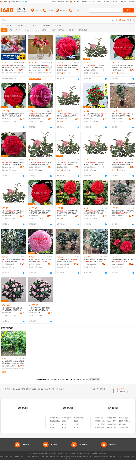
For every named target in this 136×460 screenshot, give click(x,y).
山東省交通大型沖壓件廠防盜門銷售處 (106, 424)
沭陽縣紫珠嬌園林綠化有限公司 (90, 70)
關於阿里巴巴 (88, 453)
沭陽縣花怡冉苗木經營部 (35, 313)
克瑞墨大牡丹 (101, 389)
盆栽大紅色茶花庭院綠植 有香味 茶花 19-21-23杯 (13, 260)
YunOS (92, 456)
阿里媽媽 (73, 456)
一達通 (133, 456)
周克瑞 (64, 427)
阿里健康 (126, 456)
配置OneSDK (123, 424)
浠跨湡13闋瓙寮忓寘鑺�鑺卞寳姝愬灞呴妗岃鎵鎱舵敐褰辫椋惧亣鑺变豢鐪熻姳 (40, 66)
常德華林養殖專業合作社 (126, 421)
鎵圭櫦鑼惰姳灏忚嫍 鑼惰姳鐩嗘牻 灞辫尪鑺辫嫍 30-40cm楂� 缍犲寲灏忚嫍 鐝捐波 (13, 362)
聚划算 (52, 456)
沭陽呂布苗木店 (6, 118)
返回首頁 (85, 379)
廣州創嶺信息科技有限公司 (127, 418)
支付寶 (112, 456)
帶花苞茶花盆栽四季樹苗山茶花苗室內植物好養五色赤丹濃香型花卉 (122, 66)
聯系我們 (96, 453)
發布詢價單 (120, 389)
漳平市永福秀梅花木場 (118, 118)
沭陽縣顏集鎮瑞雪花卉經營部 (63, 70)
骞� (22, 70)
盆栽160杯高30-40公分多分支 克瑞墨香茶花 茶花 (122, 260)
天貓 (47, 456)
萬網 (103, 456)
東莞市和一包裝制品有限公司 (104, 421)
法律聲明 (66, 453)
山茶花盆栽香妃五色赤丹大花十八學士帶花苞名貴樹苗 (95, 115)
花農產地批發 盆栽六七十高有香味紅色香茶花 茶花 (123, 212)
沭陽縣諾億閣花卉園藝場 (90, 215)
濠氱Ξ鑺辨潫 (6, 73)
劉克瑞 (52, 424)
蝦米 (78, 456)
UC (107, 456)
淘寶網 (42, 456)
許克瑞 (76, 424)
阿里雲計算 (84, 456)
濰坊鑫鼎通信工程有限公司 (103, 418)
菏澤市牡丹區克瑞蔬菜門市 (58, 418)
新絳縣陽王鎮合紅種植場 (114, 427)
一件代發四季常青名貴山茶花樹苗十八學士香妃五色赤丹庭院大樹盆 (13, 309)
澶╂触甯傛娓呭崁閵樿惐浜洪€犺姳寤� (8, 70)
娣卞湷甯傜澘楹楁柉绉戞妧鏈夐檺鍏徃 (35, 70)
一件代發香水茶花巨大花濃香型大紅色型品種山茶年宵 (95, 66)
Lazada (68, 458)
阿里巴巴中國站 (25, 456)
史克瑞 (64, 424)
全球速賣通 (35, 456)
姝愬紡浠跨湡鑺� (34, 73)
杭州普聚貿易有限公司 (125, 427)
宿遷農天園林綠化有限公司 (35, 118)
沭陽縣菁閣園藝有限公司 (63, 118)
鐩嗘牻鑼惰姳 (6, 368)
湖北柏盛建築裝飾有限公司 (115, 418)
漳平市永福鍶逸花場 (118, 215)
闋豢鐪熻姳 (44, 73)
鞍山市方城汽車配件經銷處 (115, 421)
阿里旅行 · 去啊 (64, 456)
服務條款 (72, 453)
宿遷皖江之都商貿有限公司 (8, 167)
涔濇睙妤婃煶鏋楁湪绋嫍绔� (10, 366)
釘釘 (120, 456)
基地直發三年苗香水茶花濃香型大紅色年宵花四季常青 (122, 115)
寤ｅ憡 (23, 67)
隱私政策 (79, 453)
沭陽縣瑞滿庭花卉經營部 (8, 313)
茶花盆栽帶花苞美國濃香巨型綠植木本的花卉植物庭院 (67, 66)
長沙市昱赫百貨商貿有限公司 (104, 427)
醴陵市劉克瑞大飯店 (56, 421)
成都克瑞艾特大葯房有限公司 (71, 418)
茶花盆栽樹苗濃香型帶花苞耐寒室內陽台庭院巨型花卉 (13, 163)
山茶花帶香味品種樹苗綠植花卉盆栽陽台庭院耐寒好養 (40, 115)
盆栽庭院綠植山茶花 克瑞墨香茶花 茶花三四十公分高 (95, 260)
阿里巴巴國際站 (14, 456)
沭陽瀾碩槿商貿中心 (118, 70)
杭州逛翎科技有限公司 (90, 118)
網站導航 (103, 453)
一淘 (56, 456)
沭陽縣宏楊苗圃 (34, 215)
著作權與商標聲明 (56, 453)
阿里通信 (98, 456)
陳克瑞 (64, 421)
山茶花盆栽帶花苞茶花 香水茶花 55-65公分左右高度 (68, 260)
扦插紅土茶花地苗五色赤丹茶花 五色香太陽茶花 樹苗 (40, 260)
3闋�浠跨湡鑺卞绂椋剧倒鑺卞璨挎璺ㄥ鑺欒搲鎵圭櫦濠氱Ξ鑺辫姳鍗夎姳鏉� (13, 66)
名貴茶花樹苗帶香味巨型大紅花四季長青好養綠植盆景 (67, 212)
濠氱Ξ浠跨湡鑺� (15, 73)
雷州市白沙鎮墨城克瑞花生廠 (83, 418)
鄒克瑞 (76, 427)
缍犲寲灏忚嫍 (14, 368)
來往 (116, 456)
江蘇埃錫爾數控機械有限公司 (116, 424)
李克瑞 (76, 421)
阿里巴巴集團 (4, 456)
